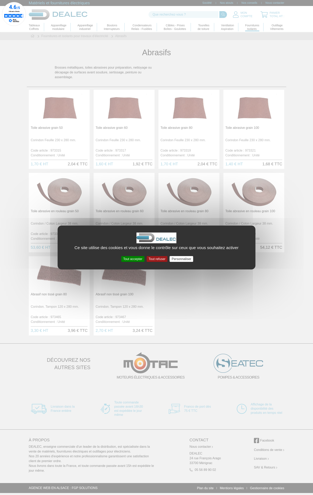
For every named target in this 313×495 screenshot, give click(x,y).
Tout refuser (157, 259)
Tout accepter (132, 259)
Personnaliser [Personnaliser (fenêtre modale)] (181, 259)
